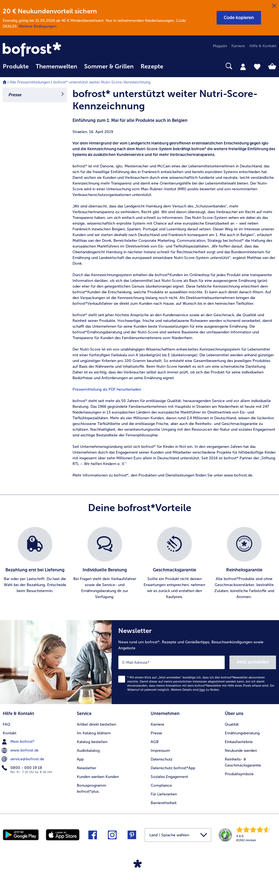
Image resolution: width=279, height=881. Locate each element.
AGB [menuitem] (155, 742)
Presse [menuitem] (156, 733)
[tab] (243, 66)
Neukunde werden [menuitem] (241, 750)
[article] (174, 283)
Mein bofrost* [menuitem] (19, 741)
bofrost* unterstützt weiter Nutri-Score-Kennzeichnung (101, 82)
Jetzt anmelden (252, 662)
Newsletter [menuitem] (86, 768)
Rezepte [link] (152, 67)
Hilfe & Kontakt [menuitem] (262, 46)
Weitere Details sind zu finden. (195, 690)
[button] (239, 18)
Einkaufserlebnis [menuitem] (239, 742)
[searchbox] (174, 66)
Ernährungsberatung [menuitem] (242, 733)
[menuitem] (16, 69)
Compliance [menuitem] (161, 785)
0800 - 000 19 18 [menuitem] (22, 768)
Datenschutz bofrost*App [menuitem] (173, 768)
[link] (44, 50)
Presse (14, 94)
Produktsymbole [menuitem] (239, 774)
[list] (139, 563)
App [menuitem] (80, 759)
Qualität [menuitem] (232, 724)
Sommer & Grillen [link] (109, 67)
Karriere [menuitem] (238, 46)
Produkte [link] (16, 67)
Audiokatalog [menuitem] (88, 750)
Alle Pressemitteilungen (30, 82)
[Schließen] (274, 6)
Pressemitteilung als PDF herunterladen (106, 389)
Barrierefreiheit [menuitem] (164, 803)
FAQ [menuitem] (6, 724)
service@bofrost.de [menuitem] (23, 759)
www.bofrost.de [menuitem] (21, 750)
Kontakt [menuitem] (9, 733)
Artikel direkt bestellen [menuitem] (96, 724)
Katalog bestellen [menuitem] (92, 742)
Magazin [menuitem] (220, 46)
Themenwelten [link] (56, 67)
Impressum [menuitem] (160, 750)
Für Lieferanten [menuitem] (164, 794)
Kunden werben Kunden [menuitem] (98, 776)
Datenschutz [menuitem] (161, 759)
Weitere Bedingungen (37, 26)
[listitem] (35, 563)
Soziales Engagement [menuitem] (169, 776)
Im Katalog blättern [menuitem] (94, 733)
